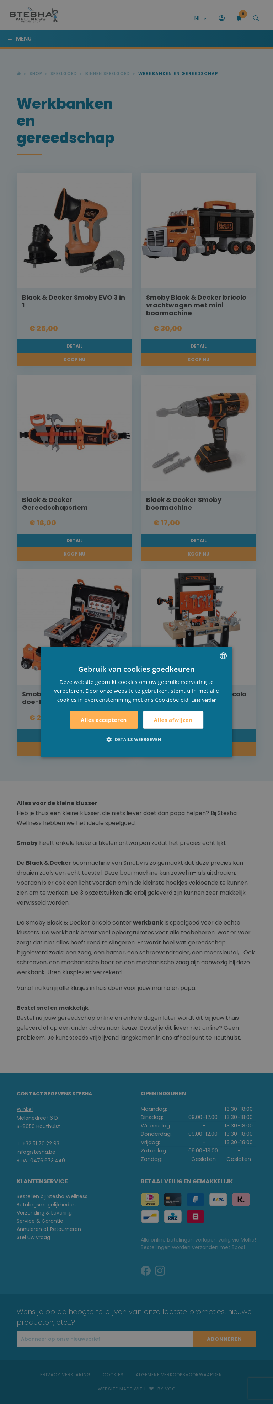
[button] (136, 739)
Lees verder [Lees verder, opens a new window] (204, 700)
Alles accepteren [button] (104, 719)
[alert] (136, 702)
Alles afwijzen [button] (173, 719)
